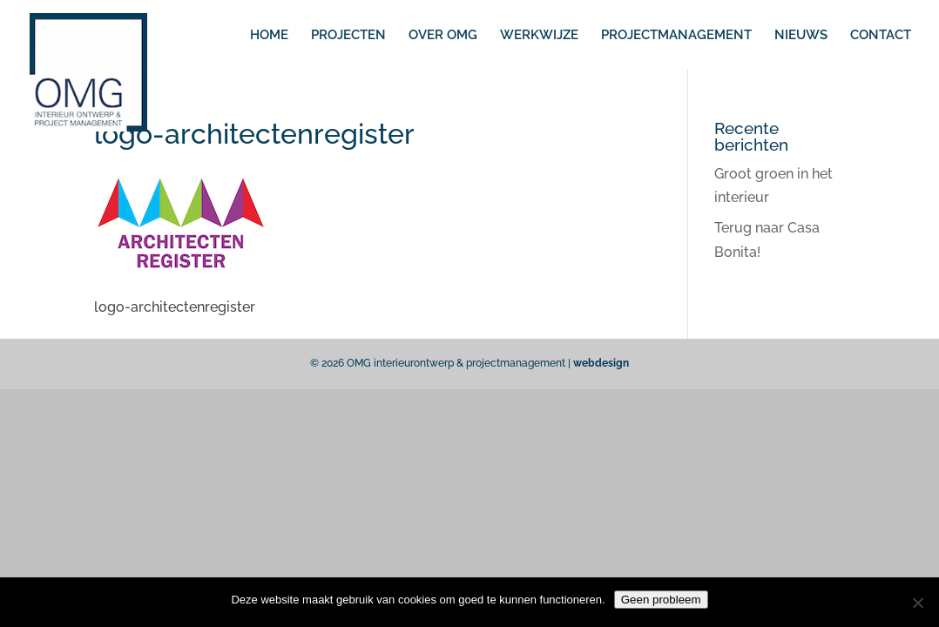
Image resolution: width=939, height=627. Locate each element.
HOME (269, 36)
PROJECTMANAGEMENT (676, 36)
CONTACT (880, 36)
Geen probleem (661, 599)
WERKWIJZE (539, 36)
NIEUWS (801, 36)
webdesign (601, 363)
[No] (917, 602)
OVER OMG (443, 36)
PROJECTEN (348, 36)
